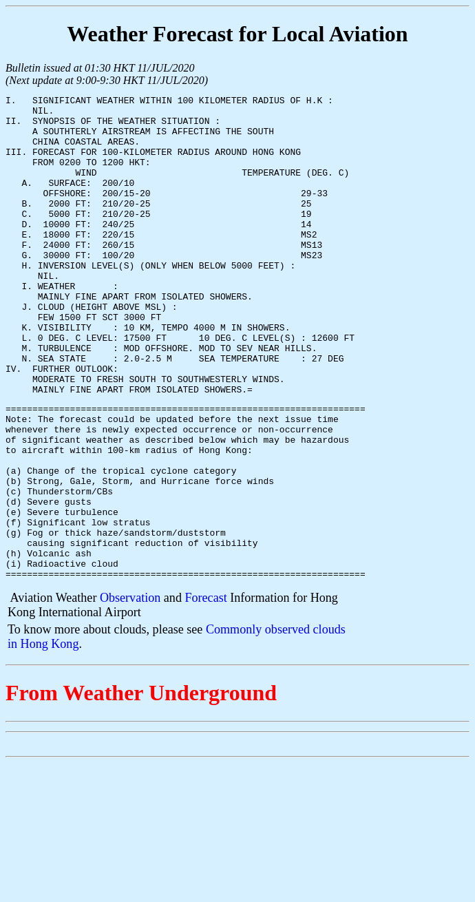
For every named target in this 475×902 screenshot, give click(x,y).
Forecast (205, 693)
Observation (130, 693)
